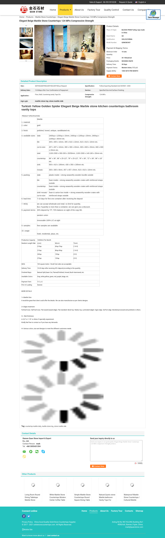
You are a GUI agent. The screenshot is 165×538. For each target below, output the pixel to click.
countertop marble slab (33, 426)
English (142, 2)
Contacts (129, 511)
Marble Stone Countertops (45, 17)
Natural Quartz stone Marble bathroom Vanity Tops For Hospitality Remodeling (107, 500)
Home (53, 9)
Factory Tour (94, 9)
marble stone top (47, 426)
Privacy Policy (27, 522)
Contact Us (128, 9)
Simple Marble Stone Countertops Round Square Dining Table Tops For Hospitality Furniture (82, 500)
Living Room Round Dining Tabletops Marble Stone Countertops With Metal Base (32, 500)
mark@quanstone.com (134, 527)
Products (64, 9)
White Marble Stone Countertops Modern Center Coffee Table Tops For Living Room (58, 500)
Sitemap (139, 511)
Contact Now (115, 76)
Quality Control (111, 9)
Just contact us (53, 535)
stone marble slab (60, 426)
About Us (79, 9)
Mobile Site (27, 530)
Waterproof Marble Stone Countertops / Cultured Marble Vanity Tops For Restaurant (132, 500)
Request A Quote (125, 2)
